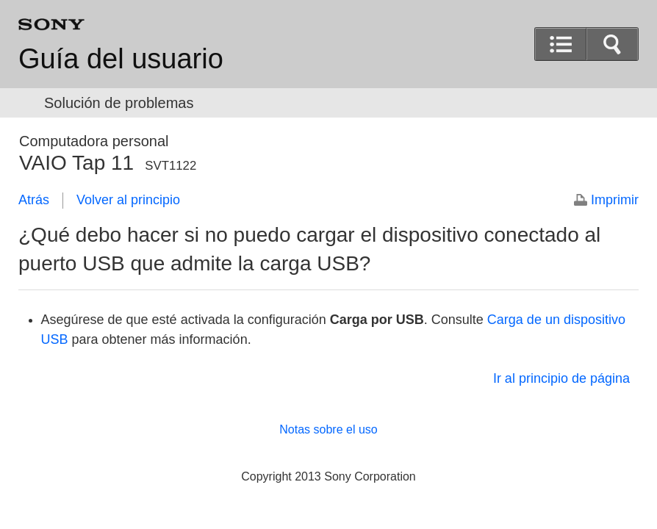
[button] (612, 44)
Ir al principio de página (561, 378)
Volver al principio (128, 199)
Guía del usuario (120, 59)
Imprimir (615, 199)
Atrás (33, 199)
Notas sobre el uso (328, 429)
